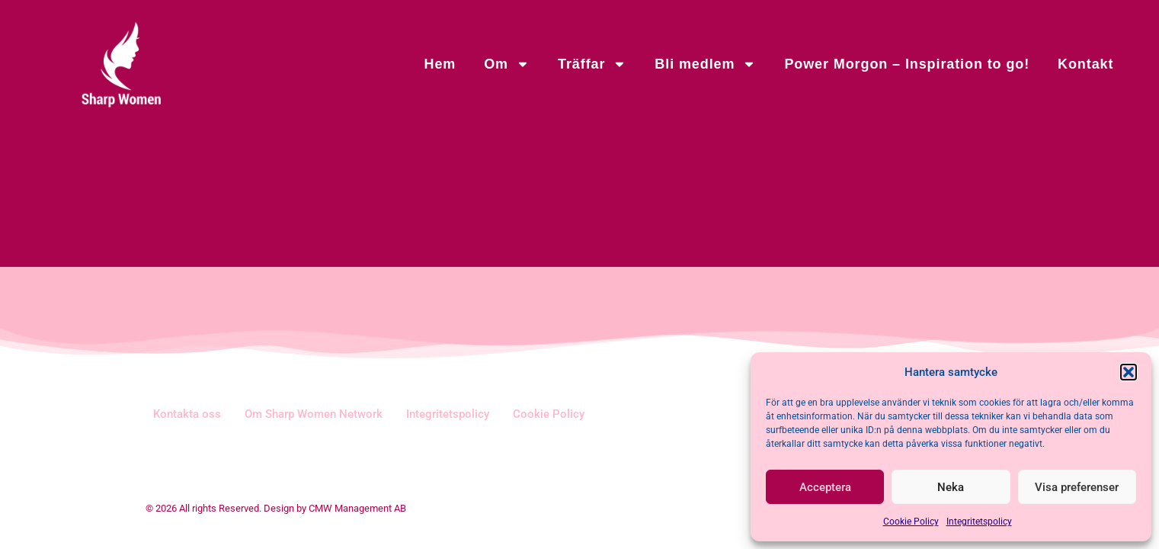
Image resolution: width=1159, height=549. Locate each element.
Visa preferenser (1077, 487)
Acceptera (825, 487)
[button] (1128, 372)
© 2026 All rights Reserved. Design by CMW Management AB (276, 508)
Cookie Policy (911, 521)
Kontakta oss (187, 414)
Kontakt (1085, 64)
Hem (440, 64)
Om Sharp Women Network (314, 414)
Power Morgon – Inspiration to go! (906, 64)
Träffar (592, 64)
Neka (950, 487)
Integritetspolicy (979, 521)
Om (507, 64)
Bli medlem (705, 64)
